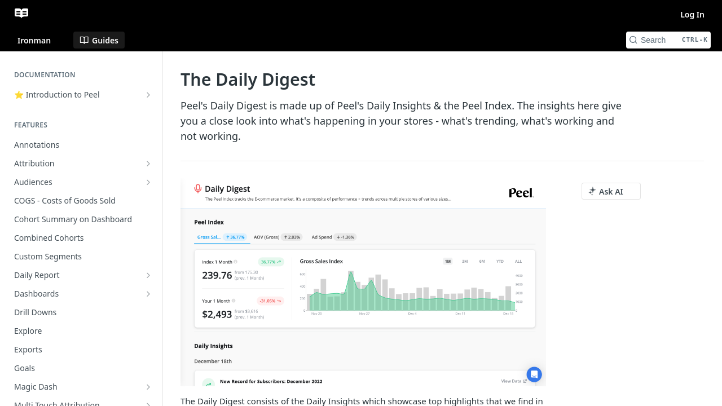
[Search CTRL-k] (668, 40)
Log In (692, 14)
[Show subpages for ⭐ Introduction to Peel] (148, 94)
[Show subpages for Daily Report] (148, 275)
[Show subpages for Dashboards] (148, 293)
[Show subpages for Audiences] (148, 182)
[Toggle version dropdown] (41, 40)
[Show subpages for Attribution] (148, 163)
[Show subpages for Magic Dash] (148, 386)
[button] (363, 282)
